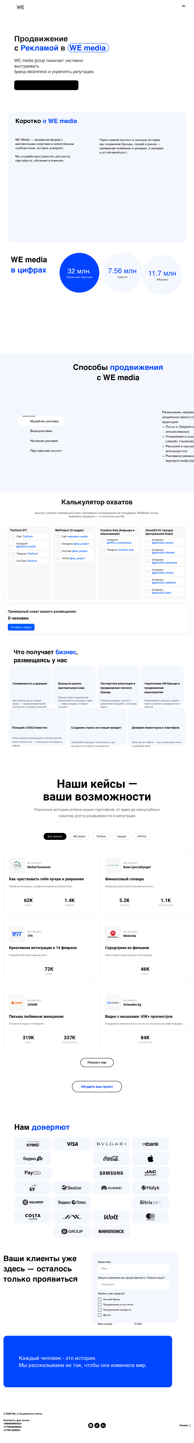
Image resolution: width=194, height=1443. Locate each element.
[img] (46, 85)
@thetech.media (26, 546)
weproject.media (77, 536)
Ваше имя (104, 1263)
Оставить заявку (21, 628)
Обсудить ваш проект (97, 1088)
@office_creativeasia (119, 542)
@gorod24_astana (163, 542)
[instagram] (90, 1427)
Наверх (185, 1427)
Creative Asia (126, 549)
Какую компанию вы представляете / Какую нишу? (131, 1279)
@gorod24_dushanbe (164, 562)
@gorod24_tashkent (164, 582)
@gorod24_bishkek (163, 552)
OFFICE (150, 837)
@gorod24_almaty (163, 572)
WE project (75, 837)
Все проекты (47, 837)
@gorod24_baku (161, 592)
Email (138, 1325)
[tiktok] (97, 1427)
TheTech (28, 536)
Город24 (126, 837)
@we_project (81, 543)
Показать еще (97, 1064)
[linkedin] (103, 1427)
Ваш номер (105, 1325)
